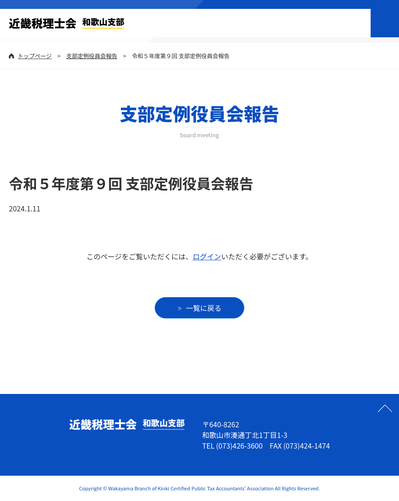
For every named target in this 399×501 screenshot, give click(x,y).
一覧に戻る (204, 307)
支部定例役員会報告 (91, 56)
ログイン (207, 256)
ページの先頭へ (385, 408)
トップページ (35, 56)
